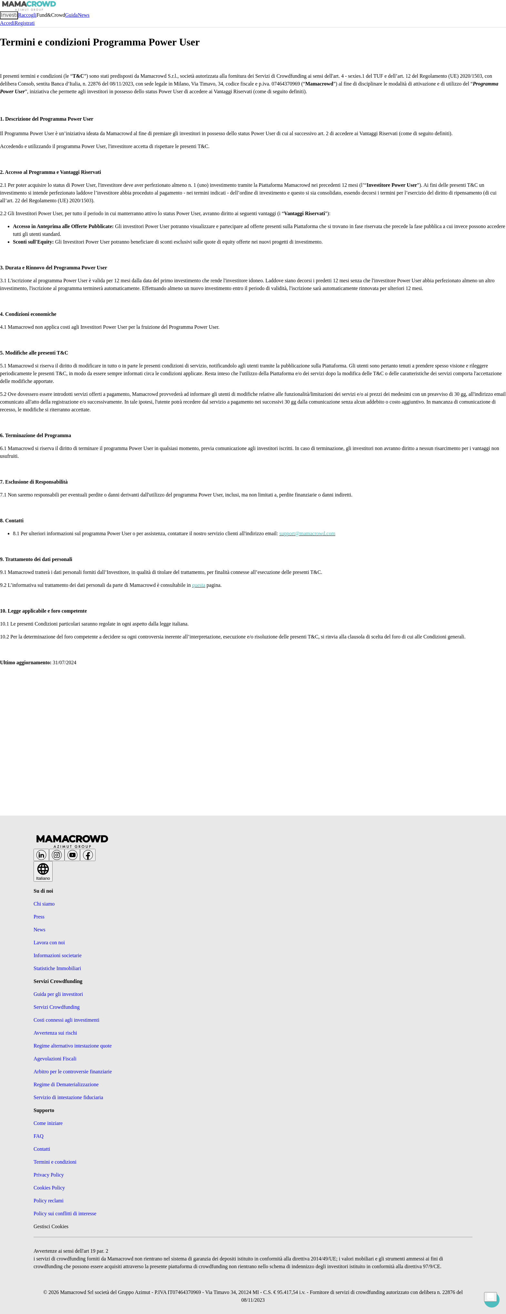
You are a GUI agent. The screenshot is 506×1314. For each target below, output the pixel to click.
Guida (71, 15)
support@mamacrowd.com (307, 533)
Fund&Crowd (50, 15)
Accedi (7, 23)
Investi (9, 15)
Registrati (25, 23)
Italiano (43, 873)
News (83, 15)
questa (198, 585)
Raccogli (27, 15)
